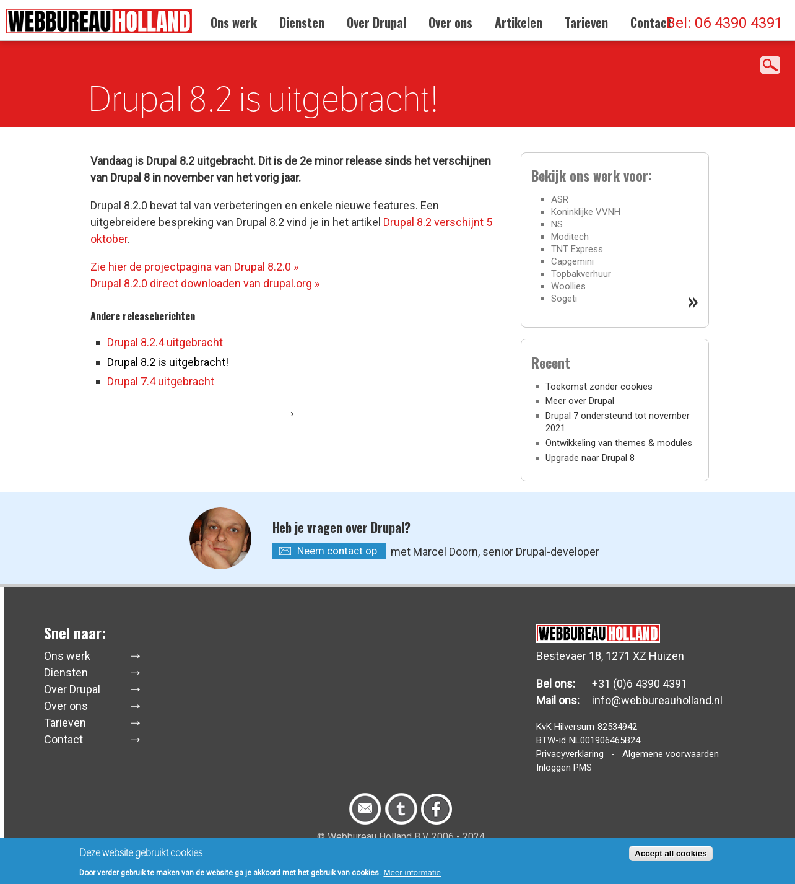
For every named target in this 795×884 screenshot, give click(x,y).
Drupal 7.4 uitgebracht (160, 381)
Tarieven (586, 22)
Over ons (450, 22)
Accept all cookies (670, 855)
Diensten (301, 22)
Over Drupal (376, 22)
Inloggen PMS (564, 767)
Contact (651, 22)
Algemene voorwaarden (670, 753)
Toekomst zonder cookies (599, 386)
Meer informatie (412, 875)
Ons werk (234, 22)
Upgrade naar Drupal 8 (590, 457)
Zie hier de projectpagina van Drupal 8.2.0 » (194, 266)
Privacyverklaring (570, 753)
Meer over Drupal (579, 400)
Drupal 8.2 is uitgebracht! (167, 362)
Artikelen (518, 22)
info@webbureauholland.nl (657, 700)
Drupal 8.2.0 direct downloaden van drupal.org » (204, 283)
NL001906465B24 (604, 740)
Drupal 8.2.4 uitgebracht (165, 342)
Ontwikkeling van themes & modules (618, 443)
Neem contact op (337, 551)
